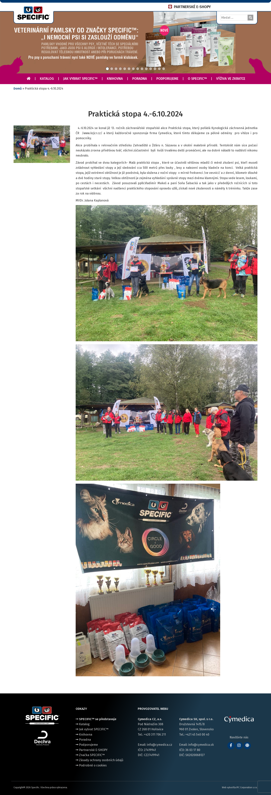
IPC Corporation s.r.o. (246, 787)
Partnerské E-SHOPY (91, 750)
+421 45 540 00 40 (197, 734)
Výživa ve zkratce (230, 79)
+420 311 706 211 (155, 734)
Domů (18, 88)
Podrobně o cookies (91, 765)
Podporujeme (167, 79)
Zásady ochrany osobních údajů (99, 760)
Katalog (47, 79)
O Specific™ (197, 79)
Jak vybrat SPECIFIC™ (80, 79)
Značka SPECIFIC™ (90, 755)
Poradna (139, 79)
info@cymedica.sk (201, 744)
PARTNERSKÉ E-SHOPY (192, 7)
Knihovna (115, 79)
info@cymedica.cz (159, 744)
